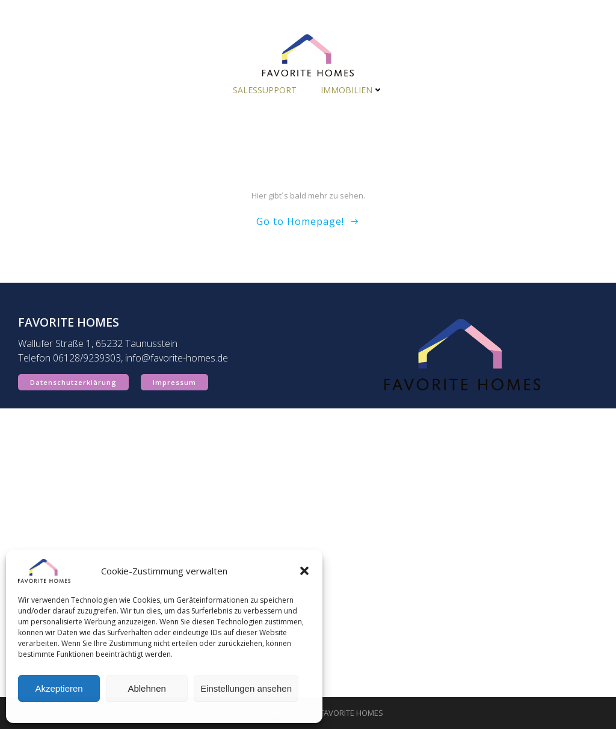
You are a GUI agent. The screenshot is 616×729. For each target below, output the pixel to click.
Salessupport (265, 90)
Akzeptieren (58, 688)
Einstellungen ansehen (246, 688)
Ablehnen (146, 688)
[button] (304, 571)
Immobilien (352, 90)
